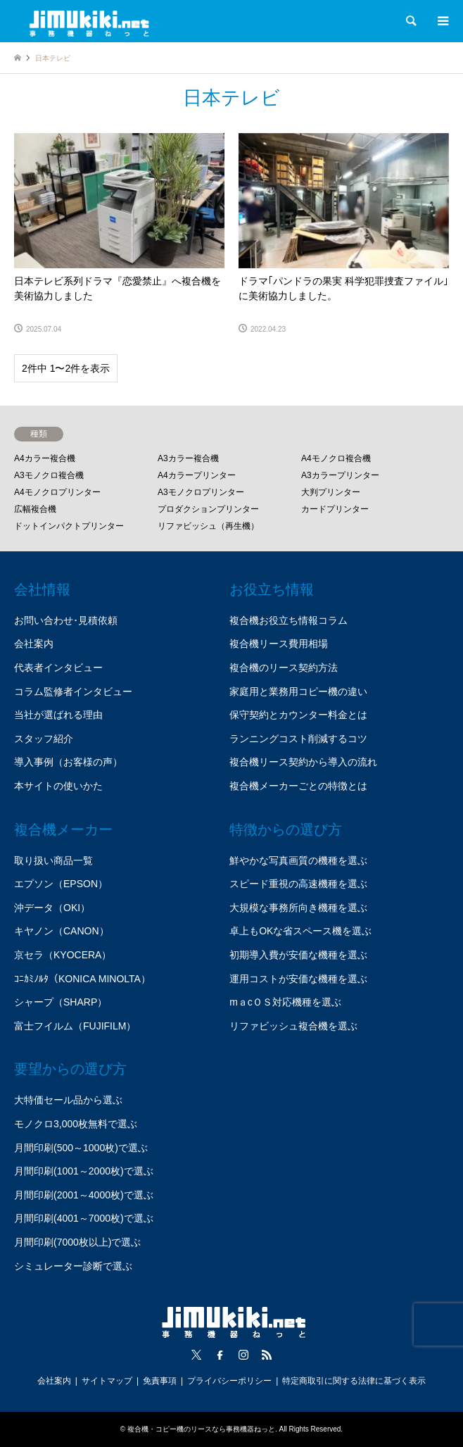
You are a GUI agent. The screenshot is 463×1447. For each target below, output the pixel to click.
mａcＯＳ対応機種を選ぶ (285, 1002)
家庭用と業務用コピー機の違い (298, 691)
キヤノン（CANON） (61, 931)
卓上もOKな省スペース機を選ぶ (300, 931)
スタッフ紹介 (43, 738)
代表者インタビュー (58, 667)
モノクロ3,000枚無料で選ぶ (75, 1123)
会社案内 (33, 643)
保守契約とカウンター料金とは (298, 714)
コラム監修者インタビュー (73, 691)
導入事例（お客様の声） (68, 762)
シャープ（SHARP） (60, 1002)
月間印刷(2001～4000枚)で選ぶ (83, 1195)
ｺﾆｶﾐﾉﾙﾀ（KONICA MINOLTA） (82, 978)
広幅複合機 (35, 509)
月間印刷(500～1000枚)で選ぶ (81, 1147)
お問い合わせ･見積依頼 (66, 620)
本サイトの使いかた (58, 785)
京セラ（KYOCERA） (62, 954)
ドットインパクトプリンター (69, 526)
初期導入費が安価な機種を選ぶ (298, 954)
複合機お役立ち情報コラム (288, 620)
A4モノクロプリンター (57, 492)
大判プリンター (330, 492)
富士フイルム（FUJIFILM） (75, 1026)
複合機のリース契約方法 (283, 667)
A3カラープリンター (340, 475)
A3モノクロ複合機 (49, 475)
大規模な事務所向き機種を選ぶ (298, 907)
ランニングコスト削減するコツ (298, 738)
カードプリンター (335, 509)
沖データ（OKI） (52, 907)
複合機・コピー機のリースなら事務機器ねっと (201, 1429)
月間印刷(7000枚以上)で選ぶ (77, 1242)
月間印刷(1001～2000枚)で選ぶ (83, 1171)
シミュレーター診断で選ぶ (73, 1266)
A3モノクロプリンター (201, 492)
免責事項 (160, 1381)
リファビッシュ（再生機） (208, 526)
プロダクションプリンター (208, 509)
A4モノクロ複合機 (336, 458)
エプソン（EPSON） (61, 883)
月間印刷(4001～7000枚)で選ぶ (83, 1218)
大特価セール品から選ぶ (68, 1099)
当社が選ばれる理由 (58, 714)
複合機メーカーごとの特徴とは (298, 785)
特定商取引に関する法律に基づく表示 (354, 1381)
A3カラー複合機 (188, 458)
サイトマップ (107, 1381)
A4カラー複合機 (44, 458)
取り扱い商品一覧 (53, 860)
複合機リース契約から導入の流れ (303, 762)
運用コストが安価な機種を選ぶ (298, 978)
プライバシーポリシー (229, 1381)
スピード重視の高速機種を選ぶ (298, 883)
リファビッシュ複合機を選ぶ (293, 1026)
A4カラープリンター (197, 475)
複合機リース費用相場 (278, 643)
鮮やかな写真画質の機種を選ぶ (298, 860)
